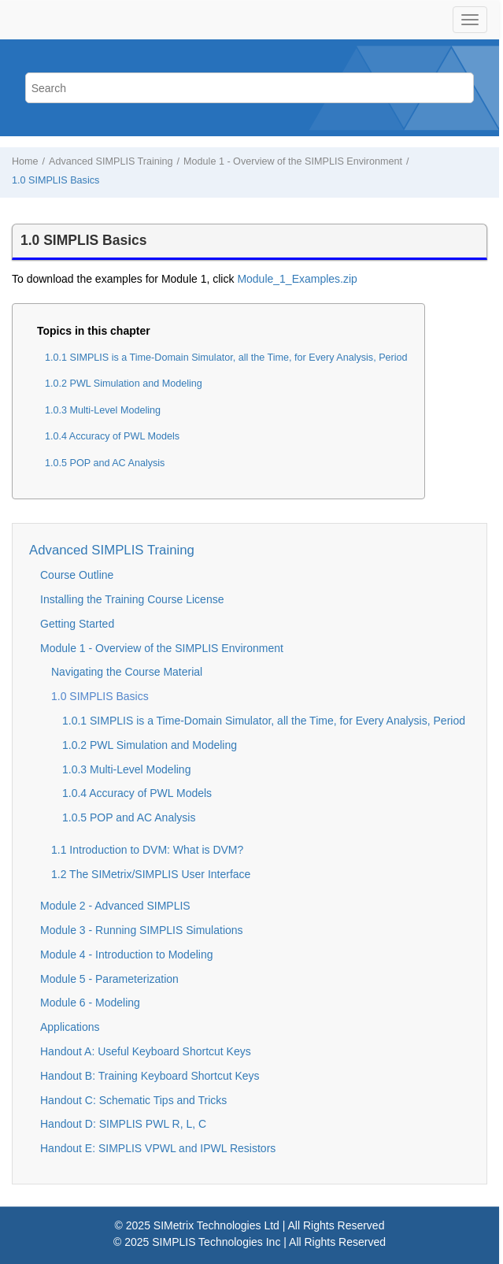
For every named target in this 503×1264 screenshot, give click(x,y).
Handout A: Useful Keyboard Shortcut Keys (145, 1051)
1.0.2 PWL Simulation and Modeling (123, 383)
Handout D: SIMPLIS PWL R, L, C (123, 1124)
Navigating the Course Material (126, 671)
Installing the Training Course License (132, 599)
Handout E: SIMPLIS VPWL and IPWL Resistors (158, 1148)
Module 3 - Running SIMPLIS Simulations (141, 930)
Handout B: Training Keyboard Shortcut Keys (150, 1075)
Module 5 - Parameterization (109, 979)
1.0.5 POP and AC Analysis (105, 463)
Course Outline (76, 575)
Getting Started (77, 623)
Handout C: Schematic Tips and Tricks (133, 1100)
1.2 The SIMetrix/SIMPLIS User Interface (150, 874)
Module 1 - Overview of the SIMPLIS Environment (292, 161)
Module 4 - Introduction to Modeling (126, 954)
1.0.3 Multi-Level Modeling (103, 410)
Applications (70, 1027)
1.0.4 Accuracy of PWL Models (112, 436)
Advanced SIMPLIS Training (111, 161)
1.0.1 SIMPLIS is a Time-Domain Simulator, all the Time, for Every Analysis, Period (226, 357)
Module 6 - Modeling (90, 1002)
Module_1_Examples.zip (297, 278)
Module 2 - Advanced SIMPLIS (115, 905)
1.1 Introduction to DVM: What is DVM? (147, 849)
